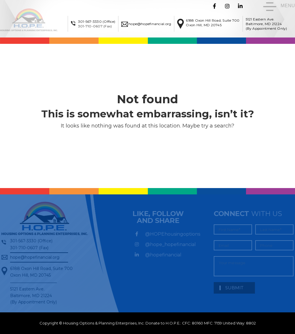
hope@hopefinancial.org (149, 24)
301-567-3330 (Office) (96, 21)
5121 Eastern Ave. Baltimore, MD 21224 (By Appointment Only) (266, 24)
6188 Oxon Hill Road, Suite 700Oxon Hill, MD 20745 (212, 22)
